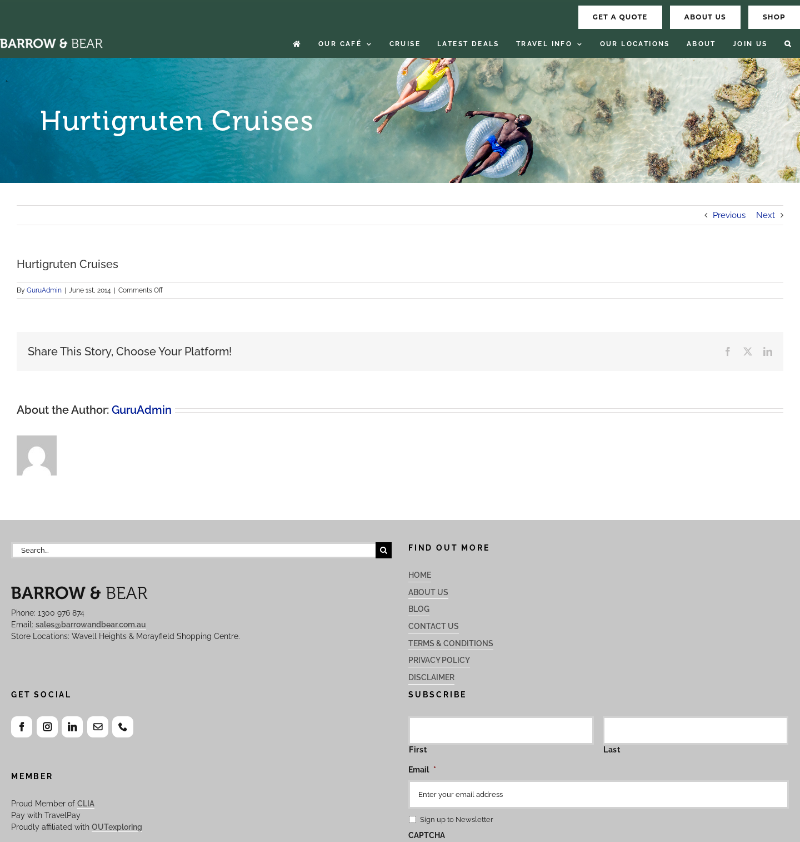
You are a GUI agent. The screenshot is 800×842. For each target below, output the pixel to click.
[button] (788, 44)
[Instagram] (47, 726)
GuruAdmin (44, 290)
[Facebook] (21, 726)
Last (612, 749)
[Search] (384, 550)
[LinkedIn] (72, 726)
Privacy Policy (439, 660)
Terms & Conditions (450, 643)
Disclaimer (431, 677)
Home (419, 575)
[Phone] (122, 726)
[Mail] (97, 726)
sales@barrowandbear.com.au (91, 624)
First (418, 749)
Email (422, 769)
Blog (418, 609)
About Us (428, 592)
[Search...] (193, 550)
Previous (729, 215)
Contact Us (433, 626)
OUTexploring (117, 827)
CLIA (85, 803)
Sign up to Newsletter (456, 819)
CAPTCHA (426, 835)
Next (765, 215)
